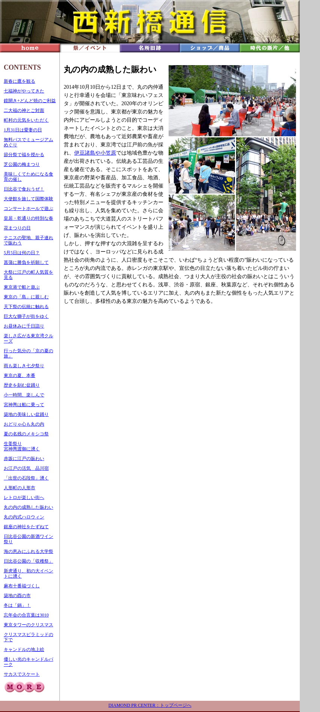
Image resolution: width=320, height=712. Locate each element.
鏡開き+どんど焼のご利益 (30, 100)
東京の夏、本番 (19, 375)
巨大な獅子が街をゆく (26, 316)
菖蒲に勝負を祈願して (26, 262)
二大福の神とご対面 (24, 110)
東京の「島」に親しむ (26, 296)
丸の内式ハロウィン (24, 517)
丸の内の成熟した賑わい (28, 507)
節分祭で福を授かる (24, 154)
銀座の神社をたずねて (26, 526)
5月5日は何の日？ (22, 252)
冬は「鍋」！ (17, 605)
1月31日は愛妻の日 (23, 130)
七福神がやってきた (24, 91)
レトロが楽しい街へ (24, 497)
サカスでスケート (22, 674)
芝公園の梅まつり (22, 164)
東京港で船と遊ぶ (22, 287)
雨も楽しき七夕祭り (24, 365)
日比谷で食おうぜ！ (24, 189)
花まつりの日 (17, 228)
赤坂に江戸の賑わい (24, 458)
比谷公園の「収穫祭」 (30, 561)
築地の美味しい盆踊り (26, 414)
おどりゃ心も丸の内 (24, 424)
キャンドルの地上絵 (24, 649)
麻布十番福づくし (22, 585)
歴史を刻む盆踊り (22, 385)
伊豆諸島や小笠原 (95, 153)
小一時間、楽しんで (24, 395)
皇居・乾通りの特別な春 (28, 218)
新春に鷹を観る (19, 81)
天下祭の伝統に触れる (26, 306)
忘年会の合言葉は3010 (26, 615)
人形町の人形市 (19, 487)
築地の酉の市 (17, 595)
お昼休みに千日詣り (24, 326)
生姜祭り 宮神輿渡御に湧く (22, 446)
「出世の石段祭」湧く (26, 478)
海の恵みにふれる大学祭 (28, 551)
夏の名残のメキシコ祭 (26, 433)
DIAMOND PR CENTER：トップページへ (149, 705)
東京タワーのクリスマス (28, 624)
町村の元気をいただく (26, 120)
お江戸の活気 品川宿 (26, 468)
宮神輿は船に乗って (24, 404)
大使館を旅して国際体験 (28, 198)
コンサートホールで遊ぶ (28, 208)
